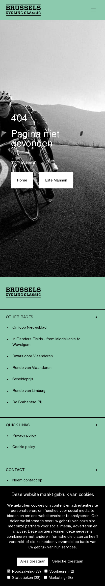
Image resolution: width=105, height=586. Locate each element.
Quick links (18, 425)
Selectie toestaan (67, 561)
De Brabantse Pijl (27, 402)
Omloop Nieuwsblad (29, 328)
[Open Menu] (93, 10)
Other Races (19, 317)
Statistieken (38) (23, 578)
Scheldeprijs (22, 379)
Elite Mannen (56, 180)
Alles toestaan (32, 561)
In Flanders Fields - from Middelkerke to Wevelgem (46, 342)
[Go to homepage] (23, 10)
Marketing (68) (58, 578)
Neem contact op (27, 480)
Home (22, 180)
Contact (15, 470)
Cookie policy (23, 447)
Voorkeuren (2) (59, 571)
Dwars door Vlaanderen (32, 356)
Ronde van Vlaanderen (32, 368)
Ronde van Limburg (28, 391)
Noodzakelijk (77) (24, 571)
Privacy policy (24, 436)
